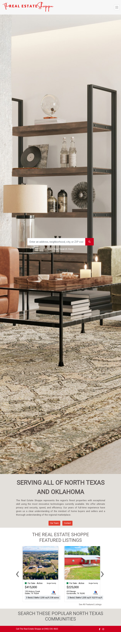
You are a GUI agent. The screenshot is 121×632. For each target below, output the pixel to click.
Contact (67, 523)
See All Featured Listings (90, 604)
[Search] (56, 242)
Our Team (54, 523)
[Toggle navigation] (116, 7)
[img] (99, 629)
